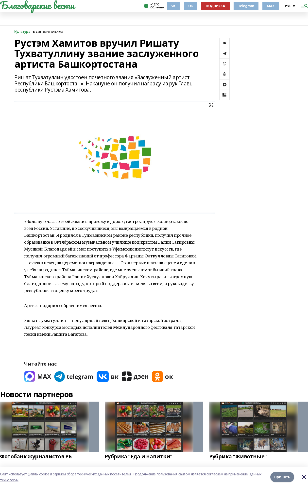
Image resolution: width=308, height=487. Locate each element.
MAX (270, 5)
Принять (282, 476)
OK (190, 5)
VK (173, 5)
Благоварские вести (37, 5)
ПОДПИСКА (215, 5)
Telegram (246, 5)
